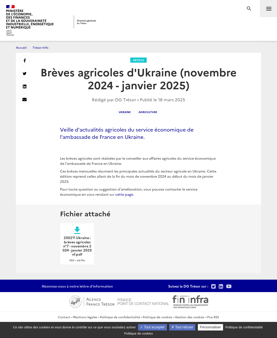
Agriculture (147, 112)
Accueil (21, 47)
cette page (124, 194)
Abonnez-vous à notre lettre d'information (77, 286)
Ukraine (125, 112)
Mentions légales (85, 317)
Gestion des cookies (189, 317)
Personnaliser (210, 327)
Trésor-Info (40, 47)
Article (138, 60)
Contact (64, 317)
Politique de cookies (157, 317)
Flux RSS (213, 317)
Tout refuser (182, 327)
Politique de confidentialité (120, 317)
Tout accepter (152, 327)
